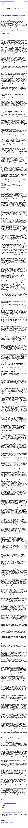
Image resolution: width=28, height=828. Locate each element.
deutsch (5, 803)
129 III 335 (5, 812)
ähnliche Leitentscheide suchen (6, 822)
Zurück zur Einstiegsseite (5, 1)
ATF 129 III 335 (8, 241)
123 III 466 (10, 812)
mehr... (8, 815)
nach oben (6, 826)
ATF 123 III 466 (17, 254)
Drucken (12, 1)
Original (26, 1)
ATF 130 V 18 (24, 574)
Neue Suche (2, 820)
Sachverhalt (2, 805)
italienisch (14, 803)
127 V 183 (15, 812)
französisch (9, 803)
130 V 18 (19, 812)
